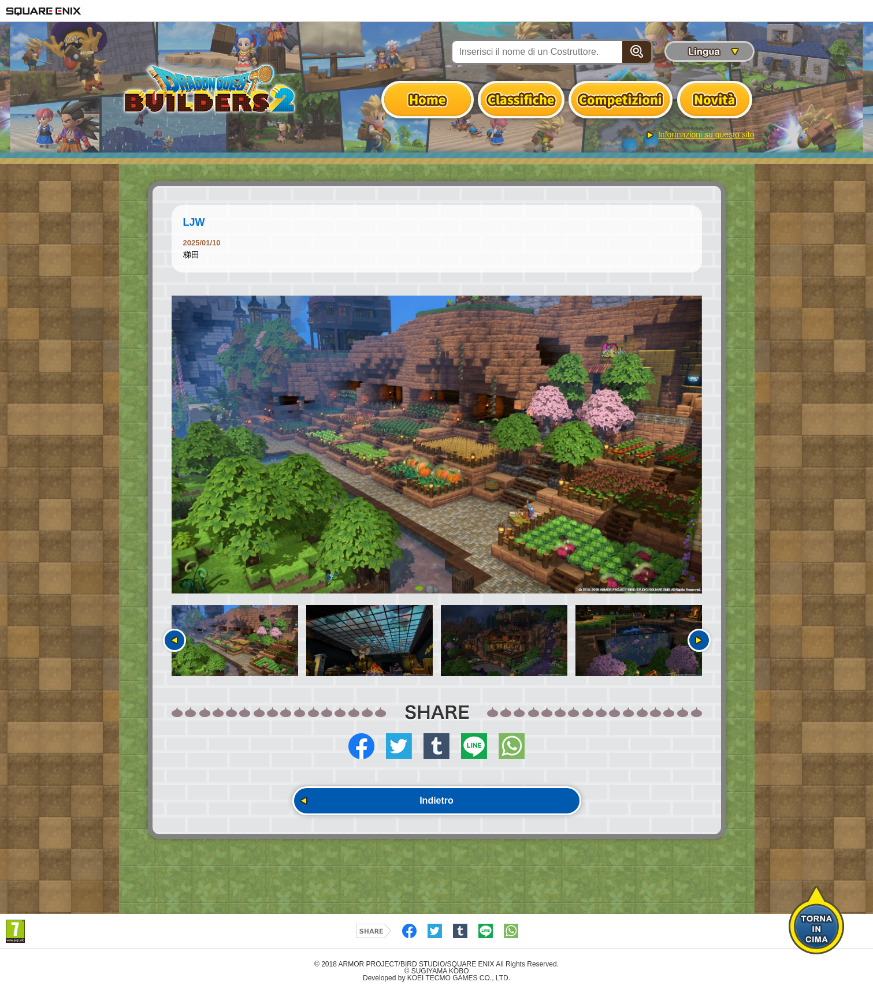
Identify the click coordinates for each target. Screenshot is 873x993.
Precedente (174, 640)
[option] (437, 444)
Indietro (436, 800)
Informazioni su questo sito (706, 134)
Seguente (699, 640)
